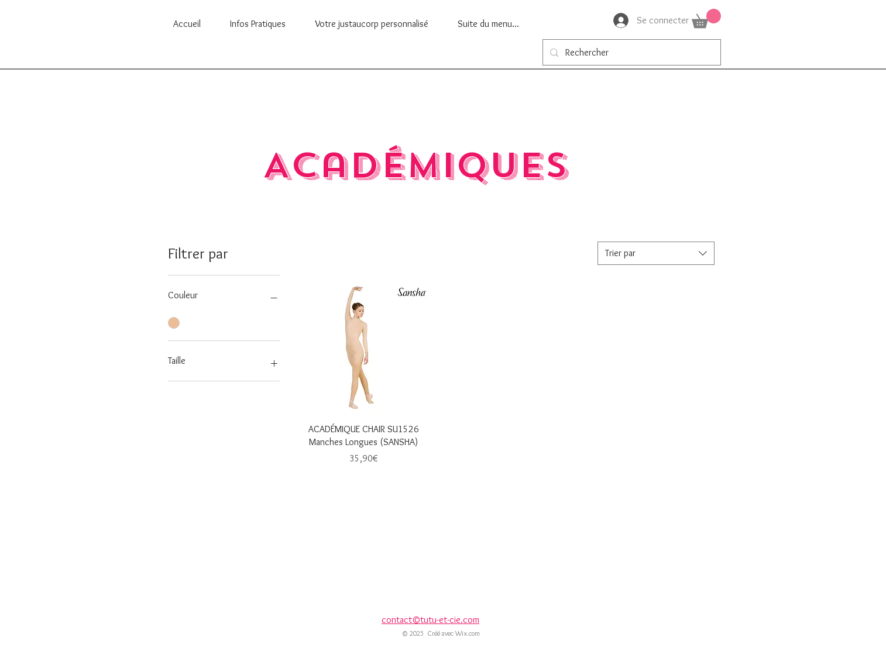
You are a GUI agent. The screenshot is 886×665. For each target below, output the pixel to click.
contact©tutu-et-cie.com (430, 619)
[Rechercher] (630, 52)
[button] (706, 18)
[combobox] (656, 253)
